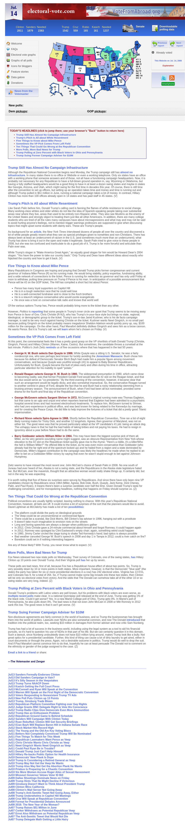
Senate (140, 26)
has (133, 557)
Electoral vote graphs (21, 54)
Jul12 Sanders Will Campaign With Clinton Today (38, 719)
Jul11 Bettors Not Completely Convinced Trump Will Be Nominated (49, 733)
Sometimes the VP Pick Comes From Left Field (43, 143)
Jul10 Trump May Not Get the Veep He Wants (35, 763)
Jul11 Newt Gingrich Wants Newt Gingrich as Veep (39, 745)
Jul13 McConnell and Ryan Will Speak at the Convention (43, 689)
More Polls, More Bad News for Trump (38, 149)
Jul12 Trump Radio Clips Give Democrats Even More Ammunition (48, 710)
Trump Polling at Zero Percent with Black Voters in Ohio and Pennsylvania (59, 152)
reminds (51, 347)
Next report (179, 44)
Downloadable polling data (168, 28)
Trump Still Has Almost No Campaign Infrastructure (46, 134)
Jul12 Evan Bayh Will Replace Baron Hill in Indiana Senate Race (47, 724)
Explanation (168, 66)
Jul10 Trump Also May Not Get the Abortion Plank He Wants (45, 766)
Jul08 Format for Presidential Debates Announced (39, 801)
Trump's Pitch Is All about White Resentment (42, 137)
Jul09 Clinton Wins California (26, 787)
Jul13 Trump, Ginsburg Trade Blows (30, 701)
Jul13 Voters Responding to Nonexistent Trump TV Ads (42, 695)
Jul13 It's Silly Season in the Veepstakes (33, 680)
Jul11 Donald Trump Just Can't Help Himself (35, 751)
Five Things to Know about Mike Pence (39, 140)
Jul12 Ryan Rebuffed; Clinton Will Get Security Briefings (43, 721)
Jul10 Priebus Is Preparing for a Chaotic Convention (40, 769)
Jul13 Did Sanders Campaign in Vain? (31, 677)
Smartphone (168, 84)
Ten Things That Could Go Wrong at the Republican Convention (53, 146)
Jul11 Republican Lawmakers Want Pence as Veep (39, 739)
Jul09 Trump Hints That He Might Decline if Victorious (41, 781)
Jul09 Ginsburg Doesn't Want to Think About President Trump (46, 784)
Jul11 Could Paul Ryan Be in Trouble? (31, 748)
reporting (37, 311)
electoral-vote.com (52, 12)
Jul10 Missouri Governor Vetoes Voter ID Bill (35, 775)
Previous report (162, 44)
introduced (133, 620)
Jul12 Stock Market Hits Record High (31, 727)
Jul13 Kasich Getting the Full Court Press (34, 686)
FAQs (12, 49)
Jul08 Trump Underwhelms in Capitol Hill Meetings (39, 795)
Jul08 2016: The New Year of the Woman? (33, 804)
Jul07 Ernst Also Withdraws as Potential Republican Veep (43, 813)
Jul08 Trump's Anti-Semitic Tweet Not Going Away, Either (43, 792)
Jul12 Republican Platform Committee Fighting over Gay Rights (47, 704)
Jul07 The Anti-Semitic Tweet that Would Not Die (38, 816)
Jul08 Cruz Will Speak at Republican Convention (38, 798)
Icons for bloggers (19, 66)
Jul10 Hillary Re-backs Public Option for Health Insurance (43, 754)
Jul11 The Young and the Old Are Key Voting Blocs (39, 730)
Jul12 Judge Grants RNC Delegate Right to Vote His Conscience (47, 707)
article (37, 231)
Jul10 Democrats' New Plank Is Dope (31, 757)
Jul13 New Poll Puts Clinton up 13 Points (33, 698)
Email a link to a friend (22, 652)
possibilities (75, 507)
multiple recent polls (21, 596)
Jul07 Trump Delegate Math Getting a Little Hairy (38, 819)
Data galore (16, 77)
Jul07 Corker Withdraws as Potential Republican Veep (41, 810)
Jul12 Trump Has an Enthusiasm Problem (34, 713)
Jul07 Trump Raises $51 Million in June (32, 807)
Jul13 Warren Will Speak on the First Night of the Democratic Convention (53, 692)
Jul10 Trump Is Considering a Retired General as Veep (41, 760)
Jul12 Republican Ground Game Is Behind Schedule (40, 716)
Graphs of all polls (19, 60)
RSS (172, 77)
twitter (163, 77)
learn (65, 329)
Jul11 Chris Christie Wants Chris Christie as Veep (39, 742)
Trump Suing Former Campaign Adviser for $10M (44, 155)
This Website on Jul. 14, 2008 (168, 61)
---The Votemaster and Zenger (26, 661)
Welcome (14, 43)
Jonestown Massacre (109, 356)
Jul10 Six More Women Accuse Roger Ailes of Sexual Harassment (49, 772)
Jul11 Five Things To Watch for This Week (34, 736)
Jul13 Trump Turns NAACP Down (28, 683)
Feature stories (18, 71)
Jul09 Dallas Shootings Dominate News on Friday (38, 778)
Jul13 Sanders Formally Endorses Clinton (34, 674)
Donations (15, 82)
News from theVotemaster (24, 92)
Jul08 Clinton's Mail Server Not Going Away (35, 789)
